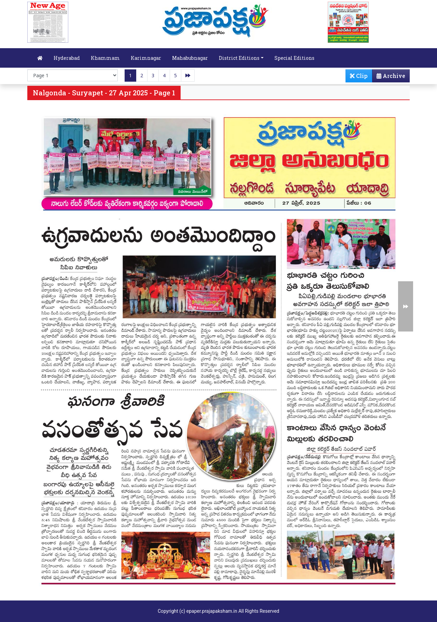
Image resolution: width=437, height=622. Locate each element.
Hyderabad (67, 58)
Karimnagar (146, 58)
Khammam (105, 58)
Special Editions (294, 58)
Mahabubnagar (190, 58)
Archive (388, 77)
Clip (359, 75)
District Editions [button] (239, 58)
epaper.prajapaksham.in (211, 611)
